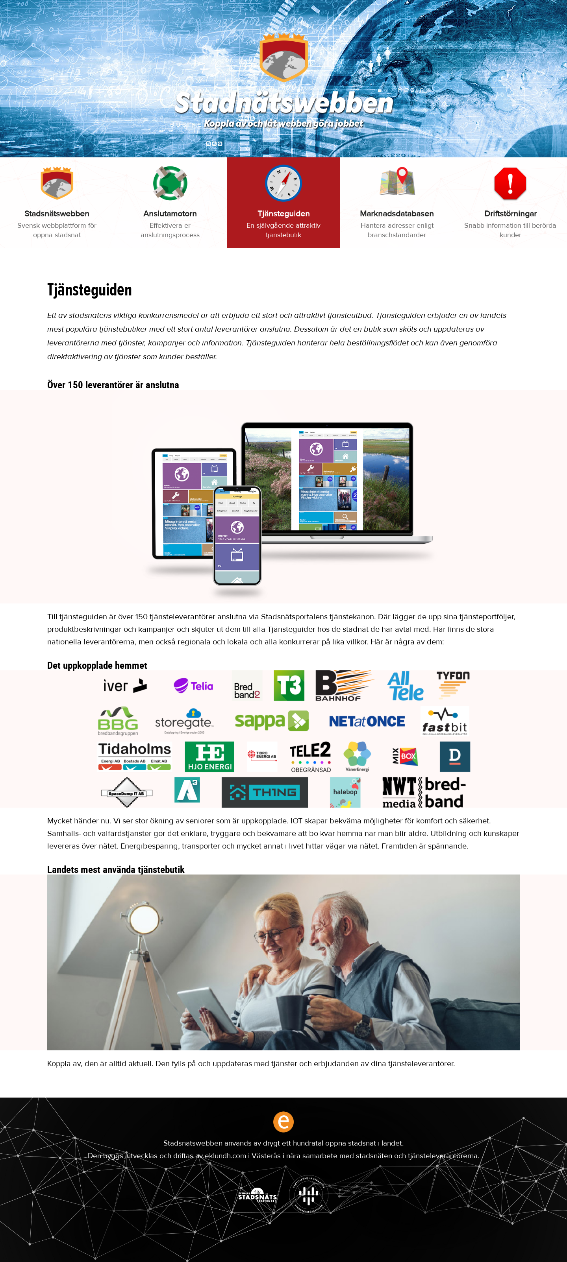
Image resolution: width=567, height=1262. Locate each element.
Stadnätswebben (283, 105)
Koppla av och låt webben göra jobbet (283, 124)
